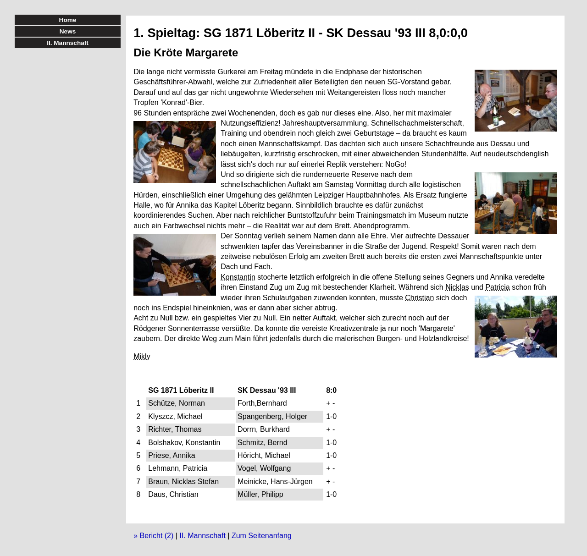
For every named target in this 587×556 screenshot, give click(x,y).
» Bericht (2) (153, 535)
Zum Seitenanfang (262, 535)
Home (68, 20)
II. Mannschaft (202, 535)
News (68, 31)
